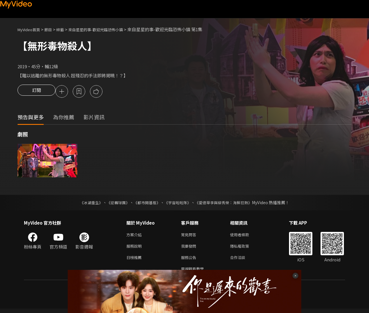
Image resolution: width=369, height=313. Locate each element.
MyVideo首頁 (31, 29)
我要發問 (190, 248)
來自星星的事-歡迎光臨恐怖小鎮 (106, 29)
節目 (52, 29)
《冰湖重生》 (86, 203)
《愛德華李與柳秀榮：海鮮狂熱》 (227, 203)
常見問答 (190, 236)
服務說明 (135, 248)
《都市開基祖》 (145, 203)
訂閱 (36, 92)
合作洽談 (242, 260)
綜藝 (66, 29)
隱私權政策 (244, 248)
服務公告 (190, 260)
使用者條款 (244, 236)
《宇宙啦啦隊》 (178, 203)
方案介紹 (135, 236)
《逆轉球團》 (114, 203)
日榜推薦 (135, 260)
